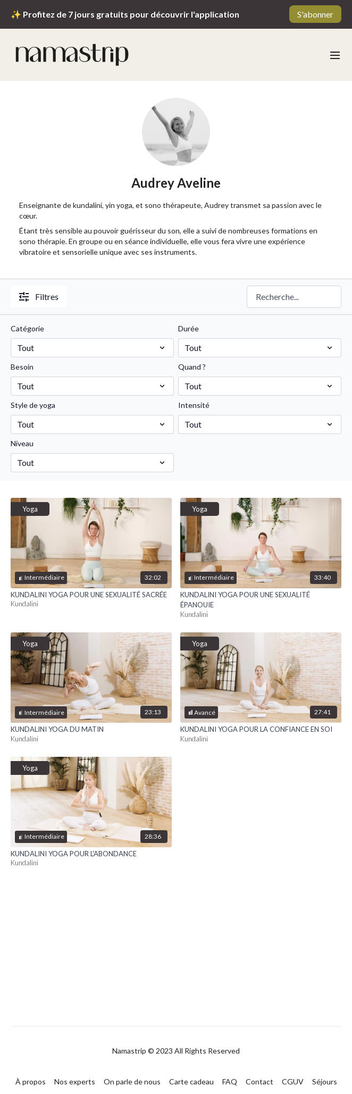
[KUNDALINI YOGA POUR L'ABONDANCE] (91, 854)
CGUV (293, 1081)
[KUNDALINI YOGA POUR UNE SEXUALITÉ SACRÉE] (91, 595)
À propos (30, 1081)
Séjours (324, 1081)
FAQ (229, 1081)
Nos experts (74, 1081)
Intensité (193, 405)
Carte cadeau (191, 1081)
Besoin (22, 366)
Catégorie (27, 328)
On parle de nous (132, 1081)
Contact (259, 1081)
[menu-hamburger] (335, 55)
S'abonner (315, 14)
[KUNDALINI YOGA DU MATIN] (91, 729)
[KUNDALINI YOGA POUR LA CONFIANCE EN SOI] (260, 729)
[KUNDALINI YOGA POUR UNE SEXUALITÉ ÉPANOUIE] (260, 600)
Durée (188, 328)
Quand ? (192, 366)
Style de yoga (33, 405)
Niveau (22, 443)
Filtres (38, 296)
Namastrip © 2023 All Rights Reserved (176, 1051)
